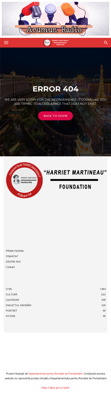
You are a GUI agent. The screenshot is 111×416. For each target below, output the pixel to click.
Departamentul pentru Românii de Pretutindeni (55, 373)
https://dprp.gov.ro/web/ (55, 387)
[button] (6, 43)
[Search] (106, 43)
